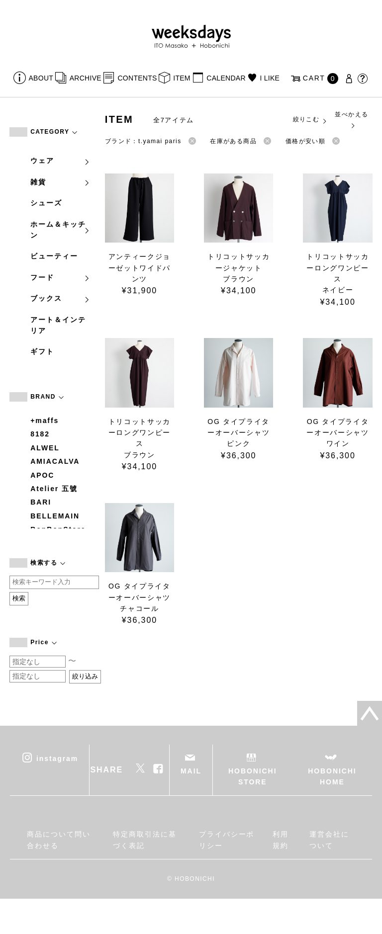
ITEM (182, 78)
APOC (42, 475)
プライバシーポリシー (226, 839)
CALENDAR (225, 78)
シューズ (46, 203)
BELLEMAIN (55, 516)
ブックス (60, 298)
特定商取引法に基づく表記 (144, 839)
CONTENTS (137, 78)
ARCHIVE (85, 78)
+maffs (44, 421)
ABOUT (41, 78)
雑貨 (60, 181)
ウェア (60, 160)
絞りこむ (310, 120)
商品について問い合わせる (58, 839)
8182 (40, 434)
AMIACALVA (55, 461)
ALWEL (45, 448)
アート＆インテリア (58, 325)
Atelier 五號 (54, 489)
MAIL (191, 771)
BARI (40, 502)
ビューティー (54, 256)
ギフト (42, 351)
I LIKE (270, 78)
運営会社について (329, 839)
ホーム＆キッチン (60, 229)
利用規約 (280, 839)
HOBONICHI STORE (252, 776)
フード (60, 277)
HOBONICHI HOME (332, 776)
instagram (57, 758)
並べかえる (351, 119)
